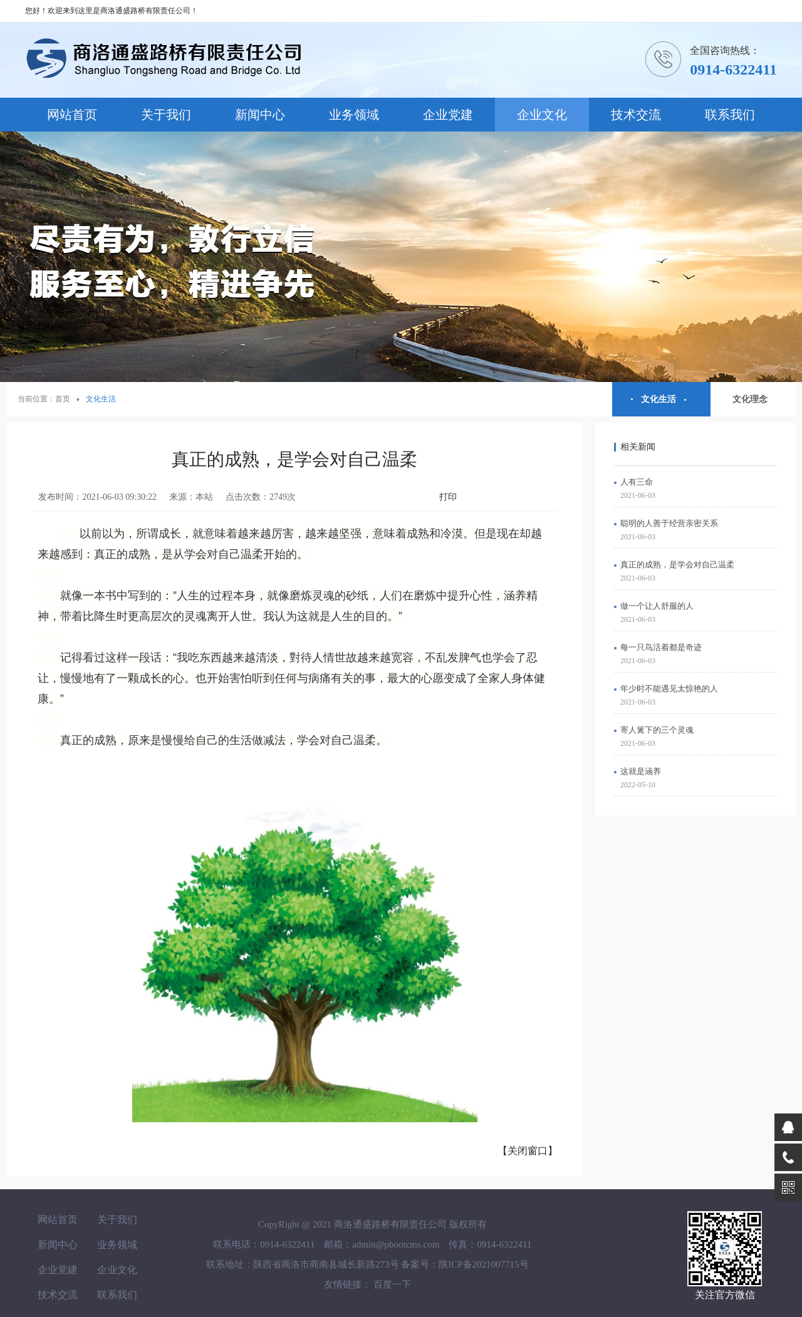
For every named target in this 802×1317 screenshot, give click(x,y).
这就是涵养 (640, 771)
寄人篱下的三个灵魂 (657, 730)
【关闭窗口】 (527, 1150)
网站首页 (72, 114)
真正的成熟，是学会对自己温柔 (677, 564)
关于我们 (166, 114)
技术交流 (636, 114)
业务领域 (354, 114)
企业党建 (448, 114)
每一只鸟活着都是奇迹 (661, 647)
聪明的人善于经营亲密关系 (669, 523)
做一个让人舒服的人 (657, 606)
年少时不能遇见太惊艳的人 (669, 688)
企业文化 (542, 114)
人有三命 (636, 482)
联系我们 (730, 114)
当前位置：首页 (44, 399)
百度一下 (392, 1284)
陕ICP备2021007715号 (483, 1264)
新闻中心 (260, 114)
